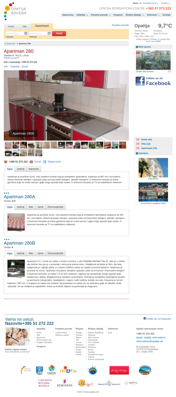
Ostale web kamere (145, 71)
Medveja (79, 345)
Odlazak (33, 37)
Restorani (92, 347)
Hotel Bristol (153, 179)
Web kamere (145, 47)
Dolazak (9, 37)
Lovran (79, 342)
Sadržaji (14, 66)
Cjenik (40, 207)
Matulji (78, 352)
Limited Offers (61, 333)
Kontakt (166, 15)
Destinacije (92, 340)
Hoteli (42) (144, 139)
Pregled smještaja (44, 342)
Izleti (110, 333)
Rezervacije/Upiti (55, 207)
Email (25, 66)
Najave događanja (95, 333)
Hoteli (11, 26)
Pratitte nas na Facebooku (159, 319)
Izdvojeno (143, 153)
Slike (31, 207)
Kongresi (118, 15)
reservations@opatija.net (149, 341)
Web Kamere (93, 337)
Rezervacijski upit (44, 340)
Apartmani (42, 25)
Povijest (91, 345)
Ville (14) (143, 144)
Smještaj (81, 15)
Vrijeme (91, 357)
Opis (9, 169)
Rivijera (79, 329)
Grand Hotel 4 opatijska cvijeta (153, 203)
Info (6, 66)
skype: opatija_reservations (151, 337)
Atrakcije (91, 335)
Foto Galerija (93, 342)
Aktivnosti (152, 15)
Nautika (91, 352)
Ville (24, 26)
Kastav (79, 354)
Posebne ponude (99, 15)
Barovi (90, 350)
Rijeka (78, 337)
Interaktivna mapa (95, 354)
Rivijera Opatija (133, 15)
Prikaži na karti (12, 58)
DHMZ (158, 41)
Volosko (79, 335)
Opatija (79, 333)
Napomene (34, 169)
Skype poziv (54, 161)
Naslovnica (68, 15)
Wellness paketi (62, 335)
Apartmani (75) (146, 148)
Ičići (77, 340)
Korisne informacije (96, 359)
